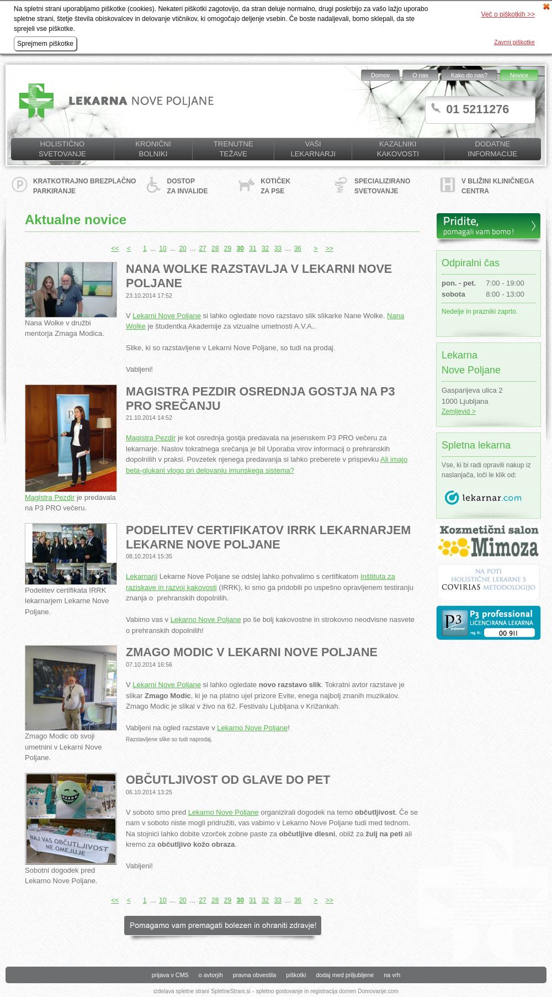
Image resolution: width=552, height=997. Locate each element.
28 (215, 248)
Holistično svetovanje (62, 149)
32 (265, 248)
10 (162, 248)
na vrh (392, 975)
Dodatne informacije (492, 149)
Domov (380, 75)
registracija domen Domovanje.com (354, 991)
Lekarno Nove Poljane (206, 619)
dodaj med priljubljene (345, 975)
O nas (420, 75)
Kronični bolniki (153, 149)
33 (278, 248)
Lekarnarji (141, 576)
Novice (519, 75)
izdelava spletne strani (181, 991)
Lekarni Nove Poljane (166, 316)
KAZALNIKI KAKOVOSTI (398, 149)
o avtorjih (211, 975)
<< (115, 248)
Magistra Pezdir (50, 497)
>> (329, 248)
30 (240, 248)
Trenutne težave (233, 149)
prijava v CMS (170, 975)
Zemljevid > (459, 411)
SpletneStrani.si (230, 991)
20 (182, 248)
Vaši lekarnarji (312, 149)
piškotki (296, 975)
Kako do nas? (469, 75)
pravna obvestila (255, 975)
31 (252, 248)
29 (227, 248)
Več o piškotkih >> (508, 14)
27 (202, 248)
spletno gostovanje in (283, 991)
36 (297, 248)
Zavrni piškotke (514, 42)
